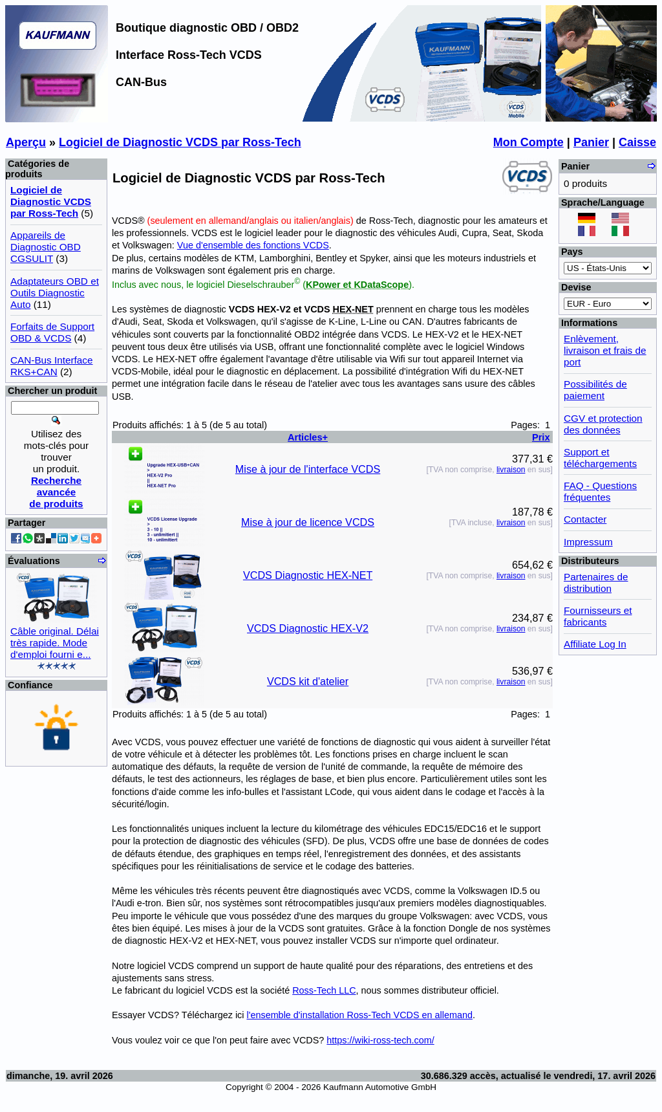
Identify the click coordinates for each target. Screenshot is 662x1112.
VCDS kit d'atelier (307, 681)
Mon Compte (528, 142)
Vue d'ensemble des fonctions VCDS (253, 245)
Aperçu (26, 142)
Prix (541, 437)
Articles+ (308, 437)
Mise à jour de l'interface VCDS (307, 469)
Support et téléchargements (600, 457)
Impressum (588, 541)
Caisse (637, 142)
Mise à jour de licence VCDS (307, 522)
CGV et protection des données (603, 424)
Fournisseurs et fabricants (598, 616)
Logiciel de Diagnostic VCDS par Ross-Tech (180, 142)
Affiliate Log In (595, 643)
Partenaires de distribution (596, 582)
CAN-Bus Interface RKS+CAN (51, 365)
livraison (511, 469)
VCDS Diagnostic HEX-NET (307, 575)
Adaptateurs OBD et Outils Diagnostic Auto (54, 293)
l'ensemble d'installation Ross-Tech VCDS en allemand (359, 1015)
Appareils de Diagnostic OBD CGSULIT (45, 247)
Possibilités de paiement (595, 389)
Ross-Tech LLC (324, 990)
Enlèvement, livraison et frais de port (605, 350)
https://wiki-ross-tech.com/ (380, 1040)
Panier (591, 142)
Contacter (585, 519)
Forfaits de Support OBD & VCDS (52, 332)
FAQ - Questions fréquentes (600, 491)
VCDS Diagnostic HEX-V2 (307, 628)
